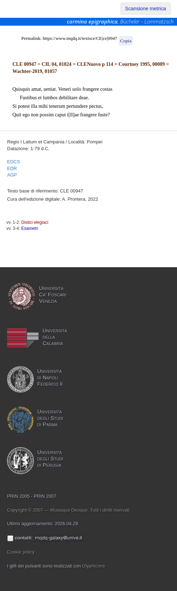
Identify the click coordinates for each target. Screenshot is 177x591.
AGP (12, 175)
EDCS (13, 161)
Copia (126, 40)
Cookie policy (20, 552)
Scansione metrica (145, 8)
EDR (12, 168)
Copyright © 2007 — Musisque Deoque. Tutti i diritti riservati (68, 510)
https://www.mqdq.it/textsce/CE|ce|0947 (80, 38)
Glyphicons (93, 566)
